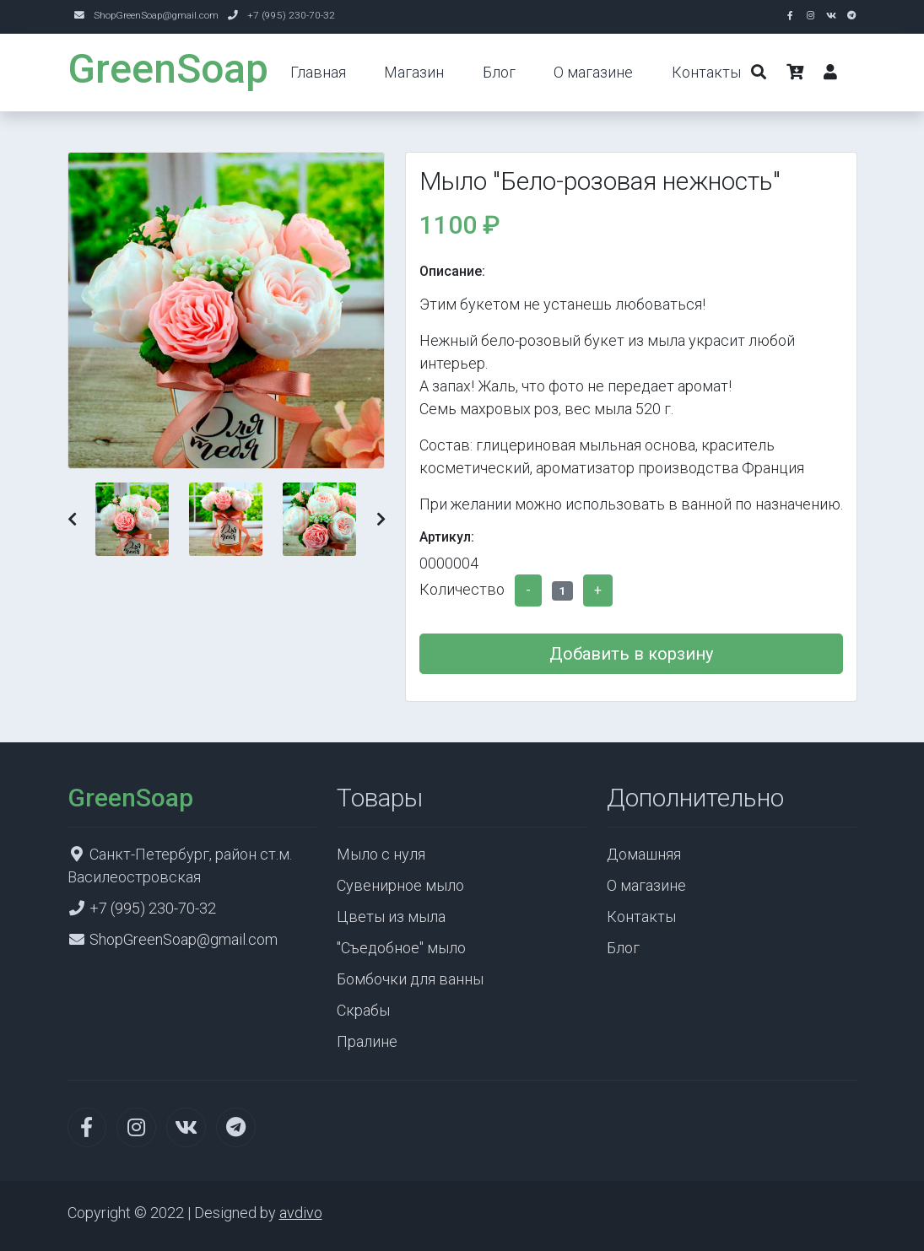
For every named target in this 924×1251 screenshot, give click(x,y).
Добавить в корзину (631, 654)
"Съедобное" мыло (401, 948)
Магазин (414, 72)
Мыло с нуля (381, 854)
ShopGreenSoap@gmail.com (156, 15)
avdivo (300, 1212)
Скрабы (363, 1010)
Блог (499, 72)
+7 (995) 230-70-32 (291, 15)
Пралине (367, 1041)
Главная (318, 72)
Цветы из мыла (391, 916)
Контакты (706, 72)
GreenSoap (168, 69)
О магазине (593, 72)
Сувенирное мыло (400, 885)
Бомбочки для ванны (410, 979)
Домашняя (644, 854)
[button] (72, 519)
